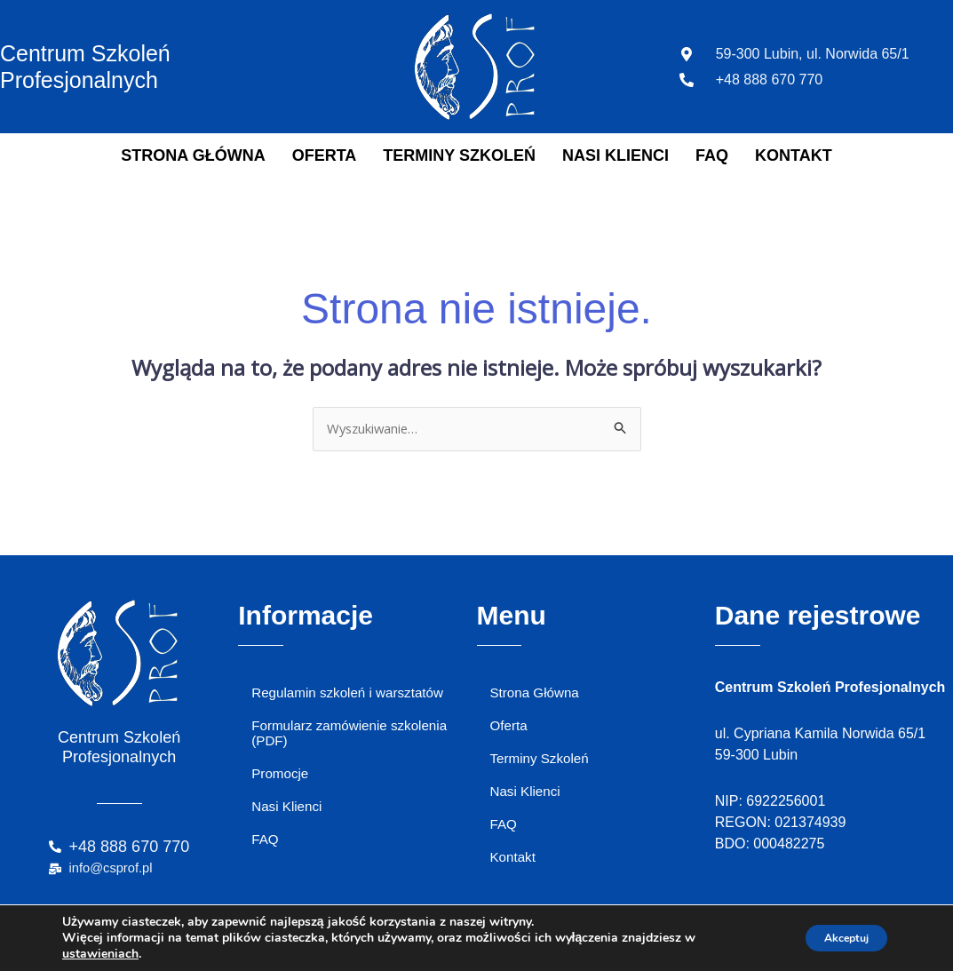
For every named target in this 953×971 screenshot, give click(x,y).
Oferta (324, 155)
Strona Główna (193, 155)
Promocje (281, 783)
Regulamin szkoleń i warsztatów (352, 696)
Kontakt (793, 155)
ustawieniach (100, 954)
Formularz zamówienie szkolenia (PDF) (354, 739)
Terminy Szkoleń (459, 155)
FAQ (711, 155)
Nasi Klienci (615, 155)
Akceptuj (835, 937)
